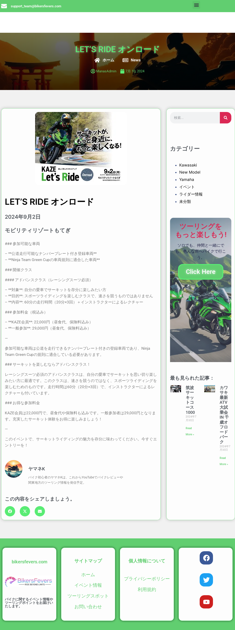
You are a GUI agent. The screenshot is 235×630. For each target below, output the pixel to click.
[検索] (225, 117)
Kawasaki (188, 165)
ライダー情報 (191, 194)
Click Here (200, 271)
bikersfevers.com (29, 562)
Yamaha (186, 179)
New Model (189, 172)
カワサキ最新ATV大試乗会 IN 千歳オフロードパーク (224, 415)
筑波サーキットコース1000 (190, 400)
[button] (196, 5)
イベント (187, 187)
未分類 (185, 201)
